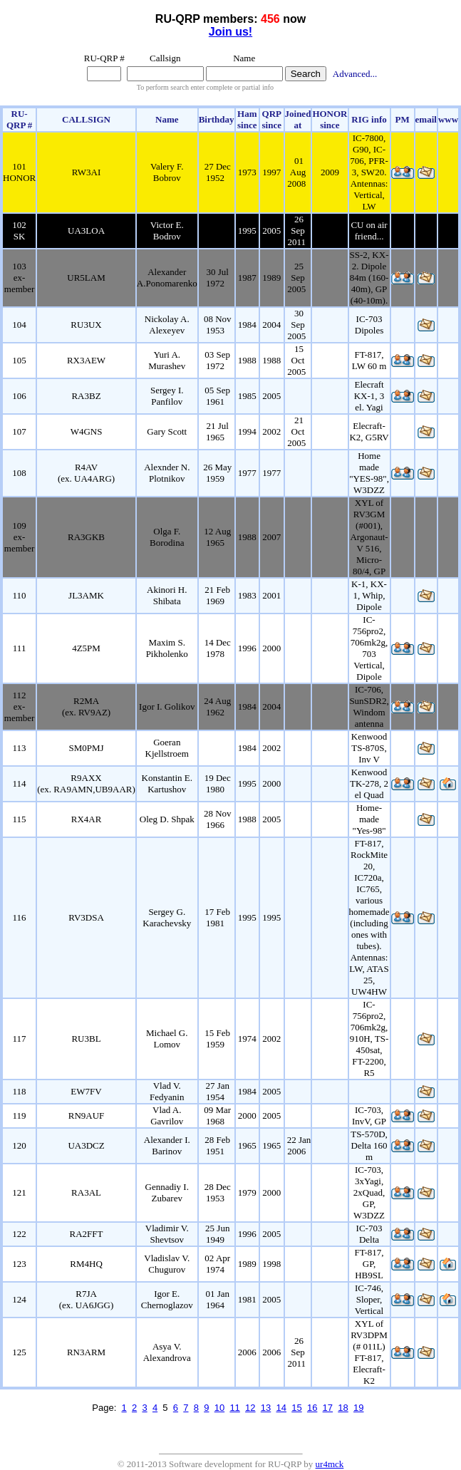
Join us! (230, 32)
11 (234, 1407)
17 (328, 1407)
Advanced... (355, 73)
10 (219, 1407)
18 (343, 1407)
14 (281, 1407)
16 (312, 1407)
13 (266, 1407)
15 (296, 1407)
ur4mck (330, 1464)
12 (250, 1407)
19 (358, 1407)
